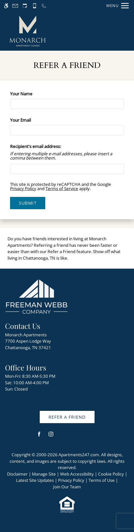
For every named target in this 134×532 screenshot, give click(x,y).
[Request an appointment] (25, 5)
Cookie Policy (111, 474)
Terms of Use (101, 480)
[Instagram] (51, 436)
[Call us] (44, 5)
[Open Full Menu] (116, 5)
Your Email (29, 120)
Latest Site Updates (35, 480)
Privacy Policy (23, 188)
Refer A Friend (67, 417)
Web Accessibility (77, 474)
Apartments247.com (79, 455)
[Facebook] (39, 436)
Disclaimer (17, 474)
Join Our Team (67, 487)
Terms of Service (62, 188)
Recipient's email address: (35, 146)
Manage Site (44, 474)
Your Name (30, 94)
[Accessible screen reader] (6, 5)
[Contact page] (15, 5)
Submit (27, 203)
